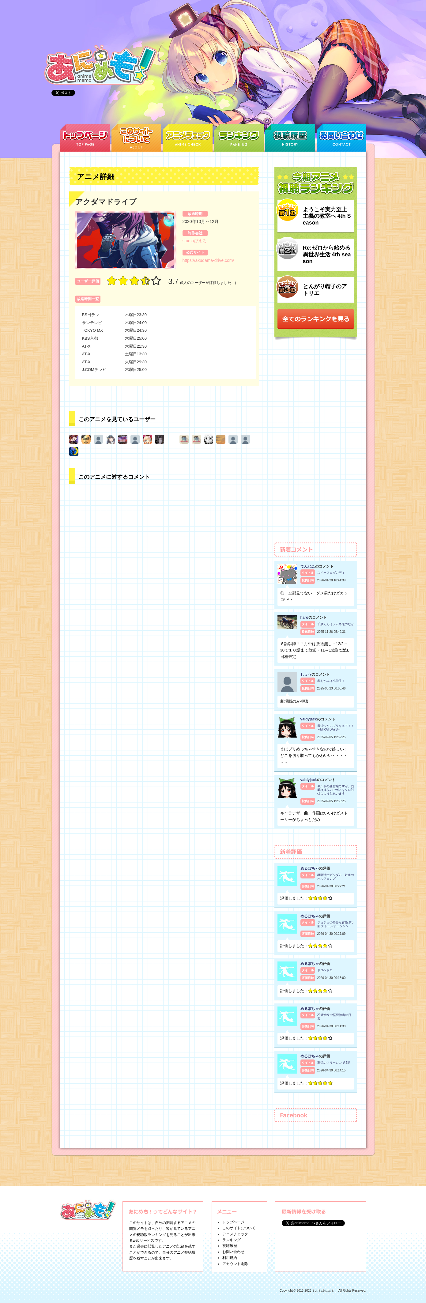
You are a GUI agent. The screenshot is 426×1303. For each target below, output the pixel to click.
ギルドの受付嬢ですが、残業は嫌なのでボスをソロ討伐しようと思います (335, 789)
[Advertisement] (315, 444)
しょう (305, 674)
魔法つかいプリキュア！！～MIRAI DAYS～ (335, 727)
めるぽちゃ (309, 868)
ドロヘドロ (325, 970)
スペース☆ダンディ (331, 572)
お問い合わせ (233, 1252)
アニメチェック (235, 1234)
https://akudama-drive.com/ (208, 260)
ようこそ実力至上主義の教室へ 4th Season (327, 216)
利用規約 (229, 1258)
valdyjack (308, 719)
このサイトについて (238, 1228)
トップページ (233, 1222)
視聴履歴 (229, 1246)
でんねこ (307, 566)
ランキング (231, 1240)
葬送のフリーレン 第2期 (333, 1062)
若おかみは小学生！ (331, 680)
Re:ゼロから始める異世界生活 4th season (327, 254)
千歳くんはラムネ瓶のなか (335, 624)
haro (304, 617)
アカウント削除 (235, 1264)
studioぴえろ (195, 240)
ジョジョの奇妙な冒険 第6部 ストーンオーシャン (335, 924)
